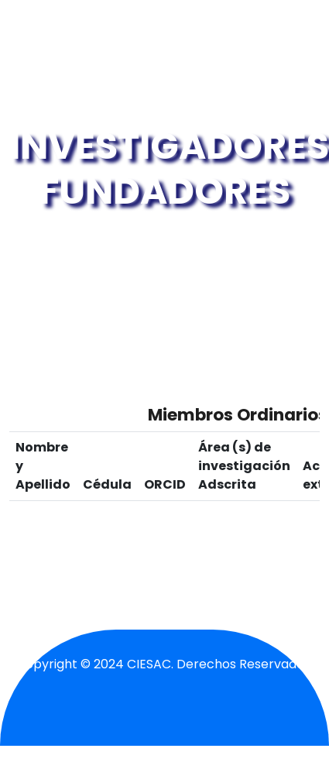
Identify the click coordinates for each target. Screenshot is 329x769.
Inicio (113, 237)
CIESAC (149, 664)
